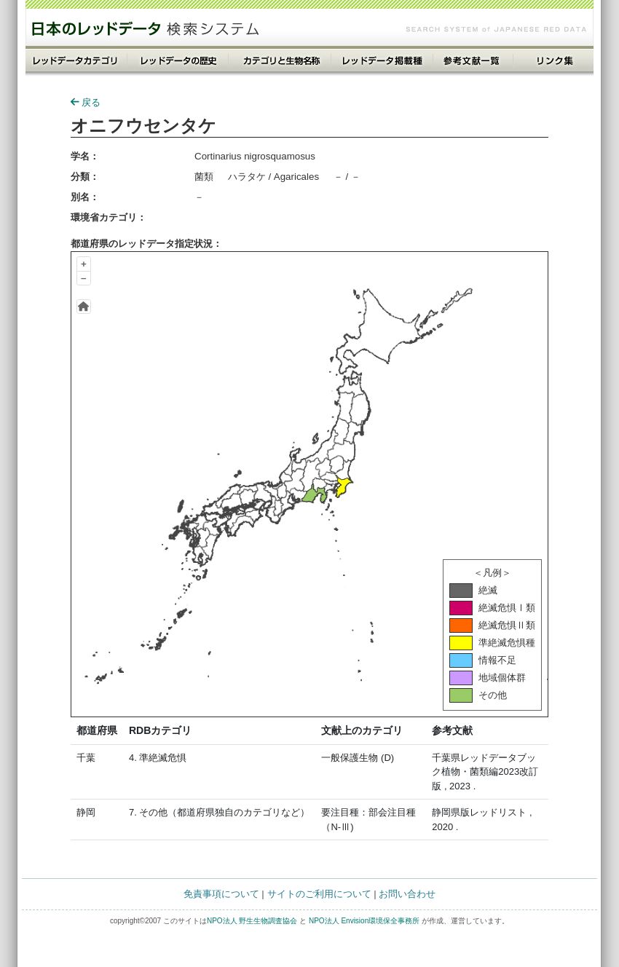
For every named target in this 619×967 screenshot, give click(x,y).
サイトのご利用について (319, 893)
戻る (85, 102)
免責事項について (221, 893)
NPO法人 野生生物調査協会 (252, 921)
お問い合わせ (407, 893)
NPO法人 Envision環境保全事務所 (364, 921)
